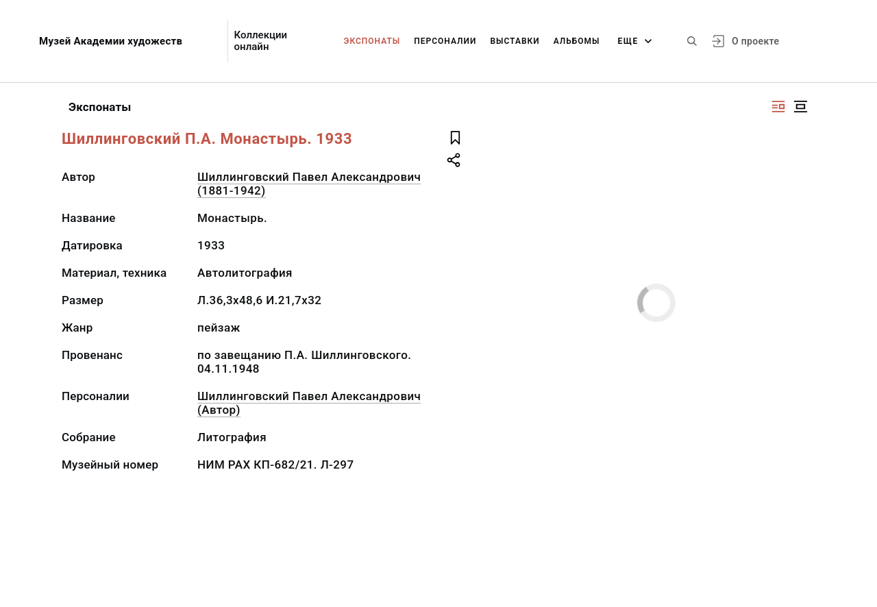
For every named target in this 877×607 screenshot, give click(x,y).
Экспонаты (372, 41)
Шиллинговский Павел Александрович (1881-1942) (309, 183)
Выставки (514, 41)
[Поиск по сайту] (692, 41)
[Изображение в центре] (800, 106)
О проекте (755, 41)
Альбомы (577, 41)
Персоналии (445, 41)
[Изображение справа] (778, 106)
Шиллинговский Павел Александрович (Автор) (309, 403)
